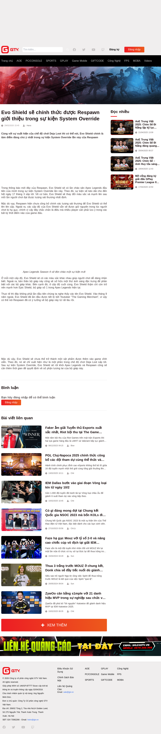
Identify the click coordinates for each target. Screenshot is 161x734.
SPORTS (51, 60)
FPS (126, 60)
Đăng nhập (134, 49)
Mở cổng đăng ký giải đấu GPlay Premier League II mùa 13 (145, 179)
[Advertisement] (80, 22)
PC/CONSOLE (34, 60)
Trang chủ (7, 60)
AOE (19, 60)
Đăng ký (114, 49)
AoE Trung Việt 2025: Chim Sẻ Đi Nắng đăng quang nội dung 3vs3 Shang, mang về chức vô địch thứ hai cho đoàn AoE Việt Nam (146, 142)
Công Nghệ (114, 60)
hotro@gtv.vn (33, 720)
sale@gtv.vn (68, 692)
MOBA (136, 60)
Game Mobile (79, 60)
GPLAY (64, 60)
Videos (148, 60)
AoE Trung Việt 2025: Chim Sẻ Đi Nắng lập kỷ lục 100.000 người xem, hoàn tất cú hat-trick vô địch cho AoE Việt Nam (147, 124)
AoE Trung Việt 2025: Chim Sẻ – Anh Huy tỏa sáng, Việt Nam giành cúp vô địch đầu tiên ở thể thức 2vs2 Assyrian (147, 161)
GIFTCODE (97, 60)
